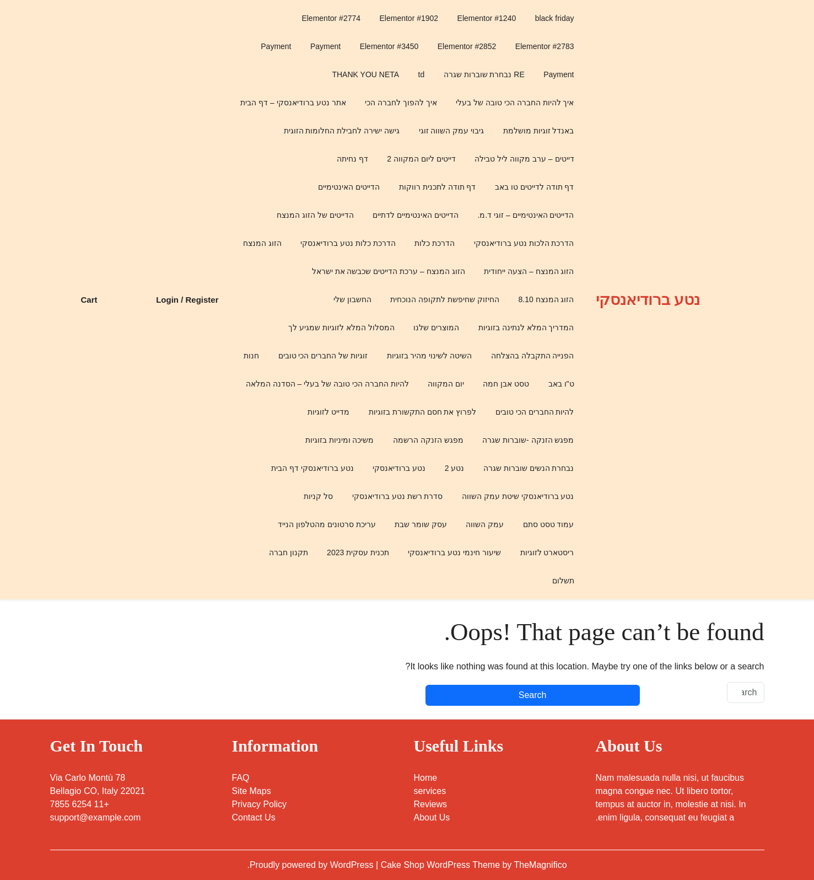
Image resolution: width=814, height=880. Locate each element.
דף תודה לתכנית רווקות (437, 187)
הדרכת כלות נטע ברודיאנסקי (348, 243)
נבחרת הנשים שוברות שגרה (528, 468)
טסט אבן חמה (506, 383)
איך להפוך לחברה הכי (401, 102)
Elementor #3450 (389, 46)
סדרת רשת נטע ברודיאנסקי (397, 496)
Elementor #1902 (409, 18)
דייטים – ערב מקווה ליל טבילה (524, 158)
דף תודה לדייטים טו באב (534, 187)
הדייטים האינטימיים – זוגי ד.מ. (525, 215)
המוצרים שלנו (436, 327)
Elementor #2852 (467, 46)
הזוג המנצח (262, 243)
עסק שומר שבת (421, 524)
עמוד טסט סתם (548, 524)
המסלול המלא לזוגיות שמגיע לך (341, 327)
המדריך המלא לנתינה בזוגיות (526, 327)
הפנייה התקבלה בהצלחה (532, 355)
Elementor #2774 (330, 18)
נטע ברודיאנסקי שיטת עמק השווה (518, 496)
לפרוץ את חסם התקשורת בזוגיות (423, 411)
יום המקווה (446, 383)
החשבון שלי (352, 299)
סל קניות (318, 496)
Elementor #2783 (544, 46)
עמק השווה (485, 524)
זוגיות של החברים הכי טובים (323, 355)
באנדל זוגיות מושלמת (538, 130)
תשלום (563, 580)
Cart (88, 299)
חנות (251, 355)
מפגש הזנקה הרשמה (428, 440)
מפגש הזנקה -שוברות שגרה (528, 440)
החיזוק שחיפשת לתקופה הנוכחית (444, 299)
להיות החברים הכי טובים (534, 411)
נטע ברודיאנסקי (648, 299)
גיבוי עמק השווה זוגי (451, 130)
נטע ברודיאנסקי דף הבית (312, 468)
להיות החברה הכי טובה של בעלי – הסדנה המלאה (327, 383)
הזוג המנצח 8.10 (546, 299)
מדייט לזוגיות (328, 411)
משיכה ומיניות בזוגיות (339, 440)
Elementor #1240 (486, 18)
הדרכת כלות (434, 243)
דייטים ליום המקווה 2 (421, 158)
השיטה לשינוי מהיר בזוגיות (429, 355)
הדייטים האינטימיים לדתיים (416, 215)
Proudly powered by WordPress (313, 865)
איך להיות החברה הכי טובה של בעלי (515, 102)
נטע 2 (455, 468)
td (421, 74)
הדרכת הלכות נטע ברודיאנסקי (524, 243)
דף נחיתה (352, 158)
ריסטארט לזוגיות (547, 552)
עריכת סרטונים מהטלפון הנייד (327, 524)
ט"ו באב (561, 383)
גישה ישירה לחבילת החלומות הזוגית (342, 130)
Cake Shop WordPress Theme (442, 865)
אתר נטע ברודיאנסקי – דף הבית (293, 102)
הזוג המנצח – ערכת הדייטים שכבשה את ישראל (388, 271)
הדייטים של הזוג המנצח (315, 215)
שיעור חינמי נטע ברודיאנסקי (454, 552)
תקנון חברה (288, 552)
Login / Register (187, 299)
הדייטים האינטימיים (349, 187)
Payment (325, 46)
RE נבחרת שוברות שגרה (484, 74)
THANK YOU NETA (365, 74)
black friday (554, 18)
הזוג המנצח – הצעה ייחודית (529, 271)
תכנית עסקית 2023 (358, 552)
